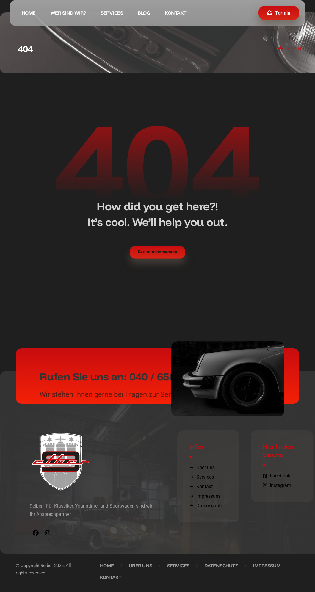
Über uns (202, 467)
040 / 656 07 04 (167, 376)
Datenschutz (206, 505)
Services (201, 477)
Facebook (276, 476)
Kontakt (201, 486)
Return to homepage (157, 252)
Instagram (277, 485)
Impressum (204, 496)
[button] (36, 533)
